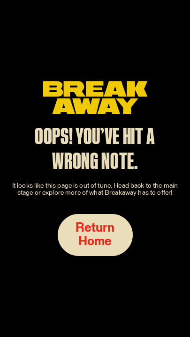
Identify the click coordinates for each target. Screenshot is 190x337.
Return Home (95, 235)
